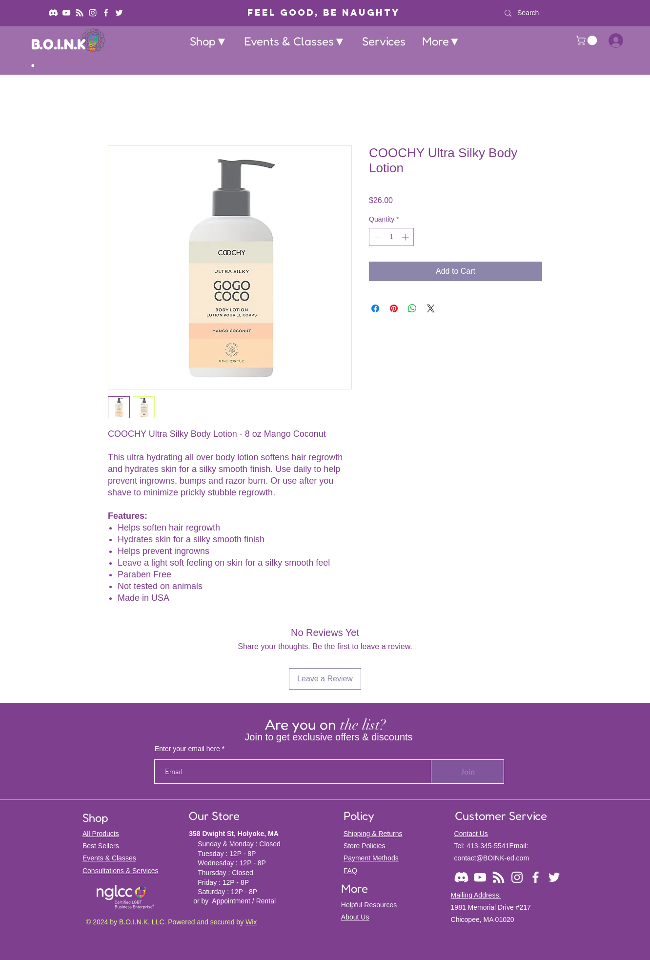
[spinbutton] (391, 236)
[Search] (567, 13)
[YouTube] (66, 13)
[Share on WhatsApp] (412, 308)
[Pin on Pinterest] (394, 308)
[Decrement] (376, 236)
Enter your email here (187, 748)
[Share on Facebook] (375, 308)
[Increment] (406, 236)
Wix (251, 922)
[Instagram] (93, 13)
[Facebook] (106, 13)
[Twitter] (119, 13)
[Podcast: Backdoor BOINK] (79, 13)
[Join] (467, 771)
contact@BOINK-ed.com (491, 858)
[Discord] (53, 13)
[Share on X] (431, 308)
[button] (209, 41)
